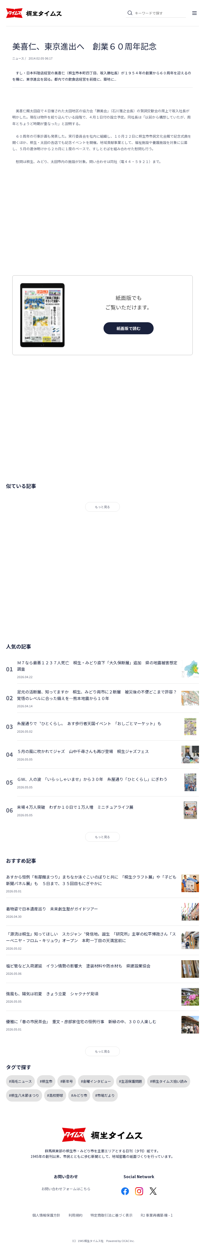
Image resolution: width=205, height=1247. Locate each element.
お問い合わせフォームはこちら (65, 1188)
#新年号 (66, 1081)
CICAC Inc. (128, 1241)
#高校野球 (55, 1095)
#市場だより (105, 1095)
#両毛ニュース (20, 1081)
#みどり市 (79, 1095)
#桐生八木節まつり (24, 1095)
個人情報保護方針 (46, 1215)
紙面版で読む (129, 328)
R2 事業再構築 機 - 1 (157, 1215)
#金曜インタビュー (96, 1081)
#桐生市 (46, 1081)
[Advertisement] (102, 220)
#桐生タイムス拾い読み (168, 1081)
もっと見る (102, 507)
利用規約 (75, 1215)
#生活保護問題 (130, 1081)
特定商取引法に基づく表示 (111, 1215)
